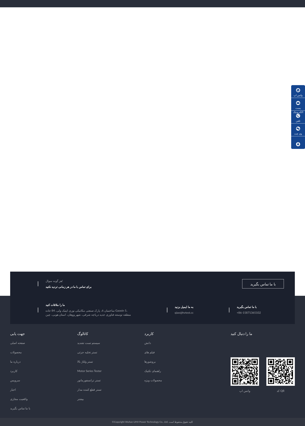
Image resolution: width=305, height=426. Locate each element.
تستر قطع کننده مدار (89, 389)
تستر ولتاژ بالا (85, 361)
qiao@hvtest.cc (184, 312)
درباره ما (15, 361)
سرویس (15, 380)
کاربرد (13, 371)
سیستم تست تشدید (88, 343)
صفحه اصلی (17, 343)
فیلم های (149, 352)
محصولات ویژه (153, 380)
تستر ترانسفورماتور (89, 380)
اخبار (13, 389)
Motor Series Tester (89, 371)
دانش (147, 343)
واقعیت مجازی (19, 399)
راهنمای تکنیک (152, 371)
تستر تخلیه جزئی (87, 352)
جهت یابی (17, 333)
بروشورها (150, 361)
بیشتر (80, 399)
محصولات (16, 352)
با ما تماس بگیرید (263, 284)
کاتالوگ (82, 333)
